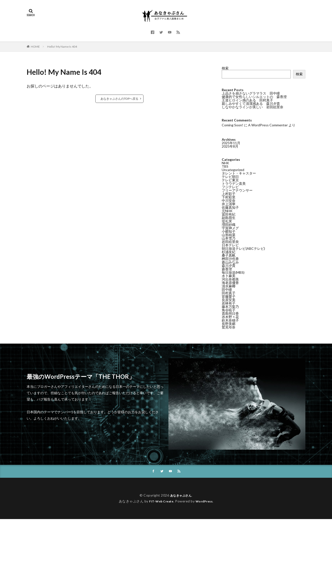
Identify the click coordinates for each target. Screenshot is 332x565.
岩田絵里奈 (230, 241)
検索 (225, 68)
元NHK (227, 210)
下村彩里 (228, 197)
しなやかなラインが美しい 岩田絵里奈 (252, 107)
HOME (35, 46)
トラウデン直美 (234, 183)
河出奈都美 (230, 279)
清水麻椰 (228, 286)
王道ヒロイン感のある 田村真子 (247, 100)
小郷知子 (228, 231)
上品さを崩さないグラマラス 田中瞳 (251, 93)
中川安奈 (228, 200)
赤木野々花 (230, 317)
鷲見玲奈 (228, 327)
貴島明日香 (230, 313)
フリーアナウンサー (237, 190)
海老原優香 (230, 282)
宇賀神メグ (230, 228)
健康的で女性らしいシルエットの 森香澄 (254, 97)
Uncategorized (233, 169)
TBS (225, 166)
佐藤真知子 (230, 207)
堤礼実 (227, 221)
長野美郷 (228, 323)
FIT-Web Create (160, 502)
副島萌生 (228, 217)
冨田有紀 (228, 214)
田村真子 (228, 293)
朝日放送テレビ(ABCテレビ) (243, 248)
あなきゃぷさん (180, 496)
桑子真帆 (228, 255)
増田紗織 (228, 224)
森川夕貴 (228, 265)
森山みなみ (230, 262)
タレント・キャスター (239, 173)
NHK (225, 163)
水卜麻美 (228, 275)
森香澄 (227, 269)
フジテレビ (230, 187)
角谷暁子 (228, 310)
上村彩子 (228, 193)
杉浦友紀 (228, 252)
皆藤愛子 (228, 296)
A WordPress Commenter (268, 125)
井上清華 (228, 204)
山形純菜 (228, 234)
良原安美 (228, 299)
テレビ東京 (230, 180)
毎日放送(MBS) (233, 272)
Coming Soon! (232, 125)
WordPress (206, 502)
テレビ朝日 (230, 176)
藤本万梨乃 (230, 306)
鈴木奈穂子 (230, 320)
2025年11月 (231, 143)
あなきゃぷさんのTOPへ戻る (119, 98)
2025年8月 (230, 146)
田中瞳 (227, 289)
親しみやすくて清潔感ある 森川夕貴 (251, 103)
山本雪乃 (228, 238)
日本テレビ (230, 245)
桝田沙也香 (230, 258)
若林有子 (228, 303)
